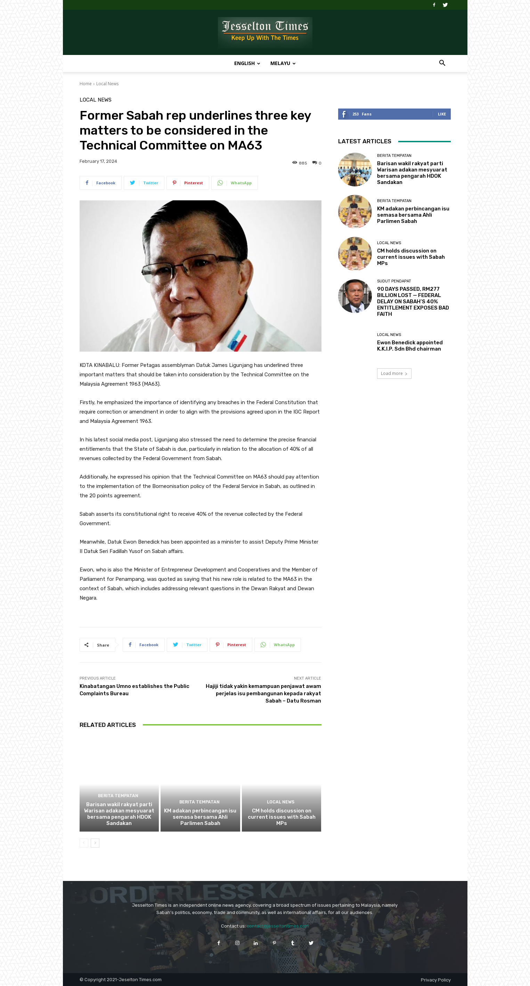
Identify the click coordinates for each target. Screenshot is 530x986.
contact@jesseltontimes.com (278, 926)
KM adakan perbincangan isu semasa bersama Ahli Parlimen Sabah (200, 817)
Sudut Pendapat (394, 281)
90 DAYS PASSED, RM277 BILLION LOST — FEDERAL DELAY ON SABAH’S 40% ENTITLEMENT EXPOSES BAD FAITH (413, 301)
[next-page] (95, 843)
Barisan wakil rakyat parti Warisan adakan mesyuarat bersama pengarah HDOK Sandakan (119, 813)
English (247, 63)
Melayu (283, 63)
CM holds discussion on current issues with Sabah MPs (282, 817)
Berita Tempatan (118, 796)
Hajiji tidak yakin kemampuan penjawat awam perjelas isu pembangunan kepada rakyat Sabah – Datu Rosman (263, 693)
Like (442, 114)
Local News (107, 84)
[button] (442, 64)
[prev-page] (84, 843)
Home (86, 84)
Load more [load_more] (394, 373)
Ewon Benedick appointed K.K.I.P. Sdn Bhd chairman (410, 345)
